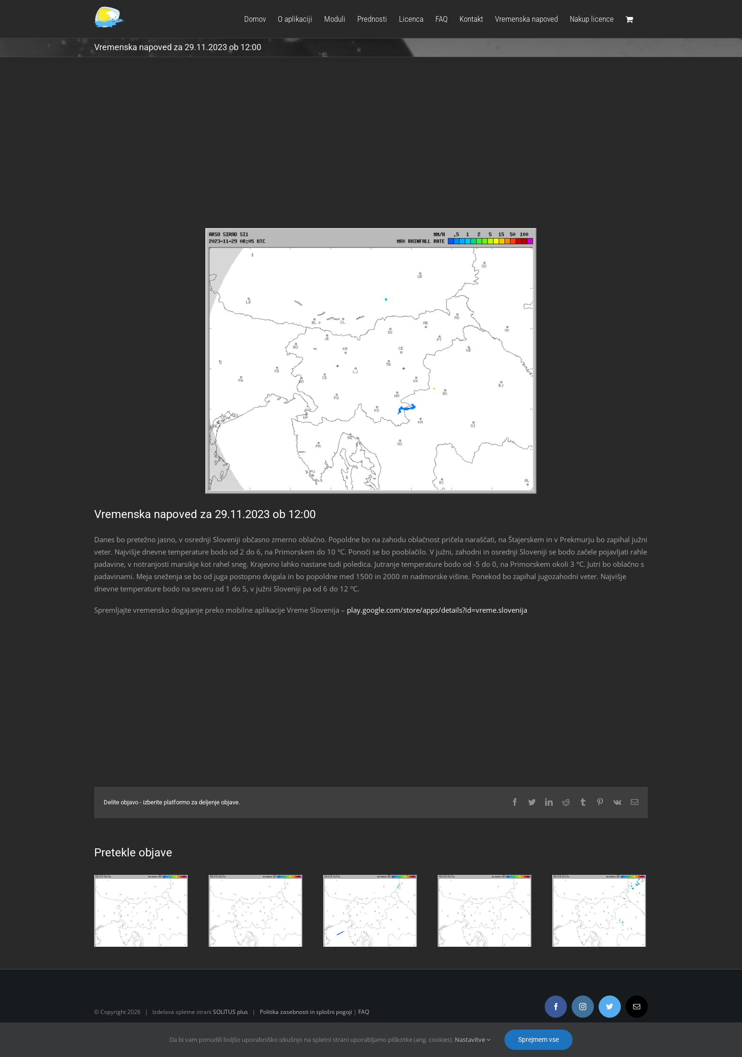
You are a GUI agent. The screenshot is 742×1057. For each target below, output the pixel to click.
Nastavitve (472, 1039)
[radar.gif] (371, 361)
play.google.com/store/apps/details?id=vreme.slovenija (437, 610)
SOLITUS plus (230, 1012)
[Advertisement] (371, 149)
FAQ (363, 1012)
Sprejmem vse (538, 1039)
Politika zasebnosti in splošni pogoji (306, 1012)
